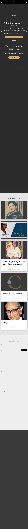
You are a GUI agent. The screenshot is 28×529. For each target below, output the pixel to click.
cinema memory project (14, 269)
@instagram (4, 344)
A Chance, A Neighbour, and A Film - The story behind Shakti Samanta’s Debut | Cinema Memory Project (14, 263)
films (14, 298)
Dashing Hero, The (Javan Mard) (13, 294)
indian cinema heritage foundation (17, 7)
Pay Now (14, 57)
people (3, 7)
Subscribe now (14, 37)
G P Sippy (6, 323)
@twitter (3, 350)
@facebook (4, 371)
